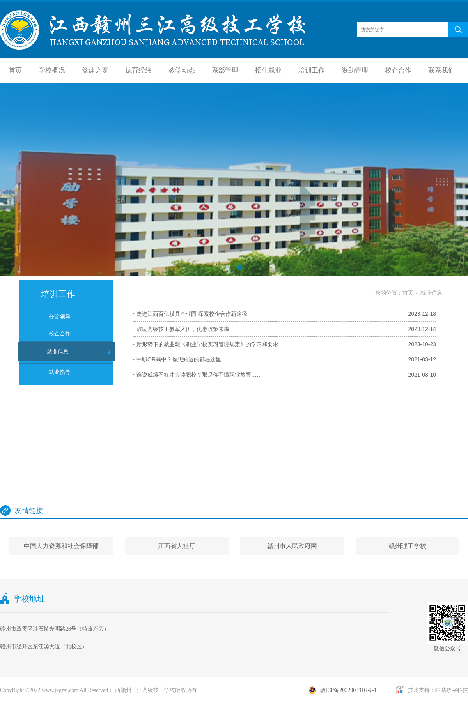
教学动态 (181, 70)
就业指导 (60, 372)
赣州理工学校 (407, 546)
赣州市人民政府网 (292, 546)
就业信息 (58, 351)
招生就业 (268, 70)
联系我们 (441, 70)
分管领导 (60, 316)
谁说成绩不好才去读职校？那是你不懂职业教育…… (199, 374)
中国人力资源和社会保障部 (61, 546)
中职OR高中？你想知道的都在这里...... (183, 359)
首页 (15, 70)
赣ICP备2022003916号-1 (348, 690)
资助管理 (355, 70)
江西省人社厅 (176, 546)
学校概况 (52, 70)
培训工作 (311, 70)
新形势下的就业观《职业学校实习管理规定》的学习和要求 (207, 344)
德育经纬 (138, 70)
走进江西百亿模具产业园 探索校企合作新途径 (191, 314)
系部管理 (225, 70)
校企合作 (398, 70)
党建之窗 (95, 70)
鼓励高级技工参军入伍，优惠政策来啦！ (185, 329)
